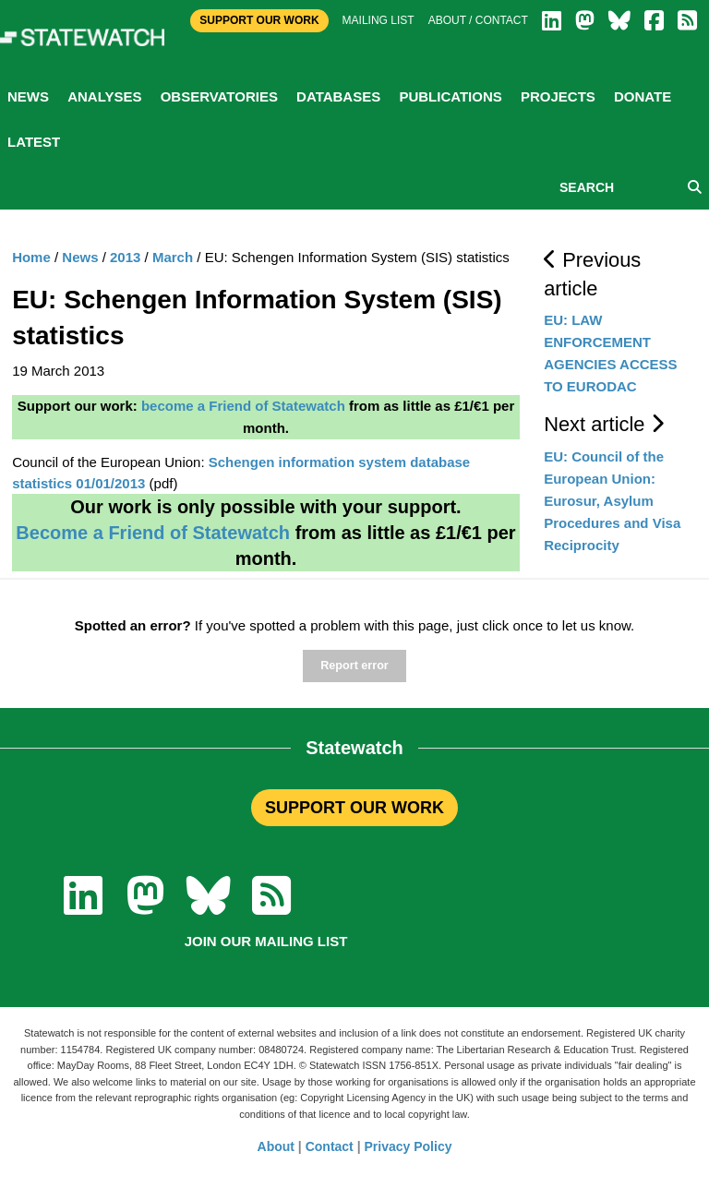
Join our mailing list (266, 941)
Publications (450, 96)
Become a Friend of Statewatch (153, 532)
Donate (642, 96)
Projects (558, 96)
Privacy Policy (408, 1146)
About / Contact (478, 20)
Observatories (219, 96)
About (276, 1146)
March (172, 257)
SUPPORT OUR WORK (354, 807)
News (28, 96)
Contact (330, 1146)
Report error (354, 665)
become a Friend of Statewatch (243, 406)
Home (31, 257)
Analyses (104, 96)
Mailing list (378, 20)
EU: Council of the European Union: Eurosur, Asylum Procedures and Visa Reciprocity (612, 501)
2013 (125, 257)
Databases (338, 96)
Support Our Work (258, 20)
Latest (33, 142)
